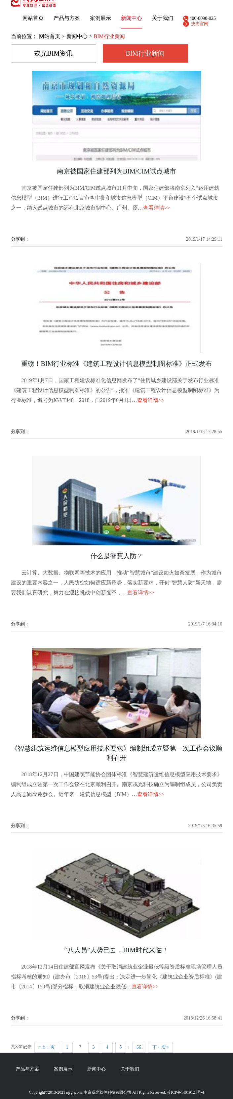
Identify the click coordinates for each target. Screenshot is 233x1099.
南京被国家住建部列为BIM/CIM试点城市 (116, 171)
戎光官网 (199, 24)
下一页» (160, 1047)
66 (138, 1047)
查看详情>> (156, 208)
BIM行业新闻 (145, 53)
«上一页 (47, 1047)
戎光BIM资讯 (53, 53)
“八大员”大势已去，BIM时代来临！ (116, 950)
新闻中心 (131, 18)
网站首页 (33, 18)
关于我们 (130, 1069)
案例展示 (100, 18)
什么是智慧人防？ (116, 556)
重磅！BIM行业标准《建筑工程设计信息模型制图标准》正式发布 (116, 363)
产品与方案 (67, 18)
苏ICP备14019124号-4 (185, 1092)
